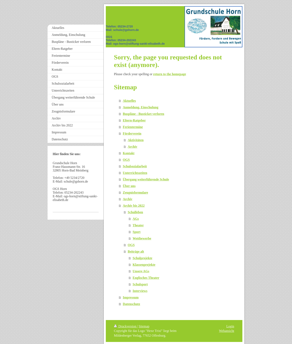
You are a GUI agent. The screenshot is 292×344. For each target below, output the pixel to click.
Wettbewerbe (142, 238)
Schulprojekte (142, 258)
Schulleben (135, 212)
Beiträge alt (136, 251)
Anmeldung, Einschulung (140, 107)
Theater (138, 225)
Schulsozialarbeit (135, 166)
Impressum (131, 297)
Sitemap (144, 326)
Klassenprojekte (144, 264)
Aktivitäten (136, 140)
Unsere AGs (141, 271)
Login (230, 326)
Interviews (140, 291)
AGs (136, 218)
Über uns (129, 186)
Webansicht (226, 331)
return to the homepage (169, 74)
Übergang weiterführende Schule (146, 179)
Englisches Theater (146, 277)
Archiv (132, 146)
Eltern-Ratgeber (134, 120)
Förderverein (132, 133)
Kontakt (129, 153)
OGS (126, 159)
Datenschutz (131, 304)
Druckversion (125, 326)
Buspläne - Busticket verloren (143, 114)
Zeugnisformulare (135, 192)
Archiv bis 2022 (134, 205)
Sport (136, 232)
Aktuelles (129, 100)
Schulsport (140, 284)
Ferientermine (133, 127)
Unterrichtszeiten (135, 173)
